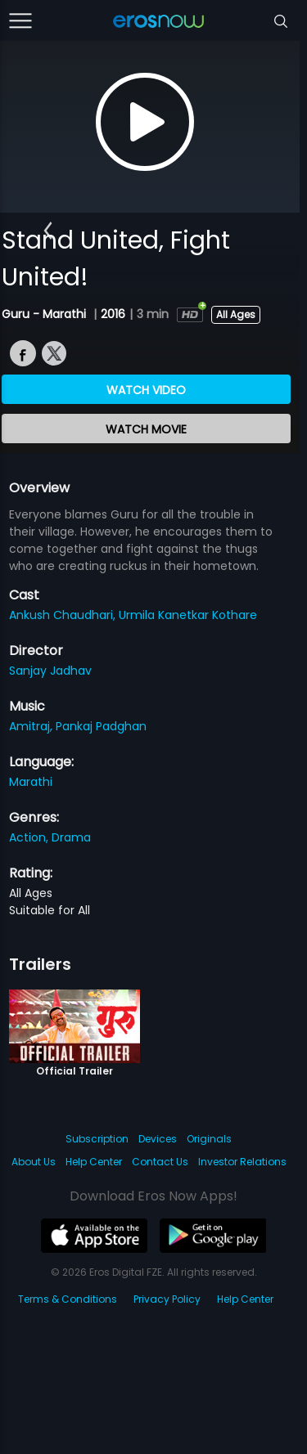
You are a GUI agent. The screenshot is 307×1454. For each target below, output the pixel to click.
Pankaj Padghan (101, 726)
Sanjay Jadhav (50, 670)
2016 (113, 314)
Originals (209, 1139)
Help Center (93, 1162)
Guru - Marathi (45, 314)
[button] (48, 230)
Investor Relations (242, 1162)
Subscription (97, 1139)
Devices (157, 1139)
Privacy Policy (167, 1299)
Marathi (30, 782)
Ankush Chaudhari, (64, 615)
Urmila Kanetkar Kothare (188, 615)
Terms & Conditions (67, 1299)
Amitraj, (32, 726)
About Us (33, 1162)
